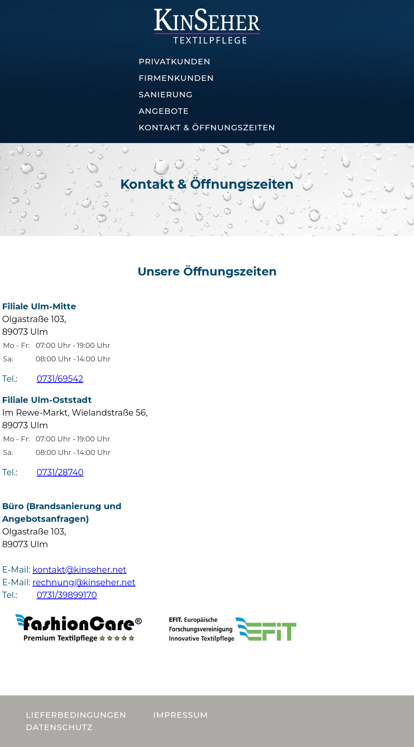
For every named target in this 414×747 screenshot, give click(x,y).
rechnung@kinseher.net (84, 582)
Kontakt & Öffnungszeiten (206, 127)
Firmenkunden (176, 78)
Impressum (180, 715)
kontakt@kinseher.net (80, 570)
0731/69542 (60, 379)
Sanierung (165, 94)
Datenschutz (59, 727)
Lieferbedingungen (76, 715)
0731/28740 (60, 472)
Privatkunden (174, 61)
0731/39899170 (67, 595)
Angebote (163, 111)
